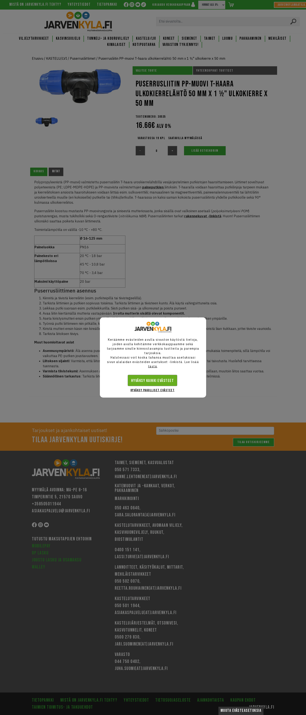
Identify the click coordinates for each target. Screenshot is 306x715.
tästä (152, 366)
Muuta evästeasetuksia (241, 710)
